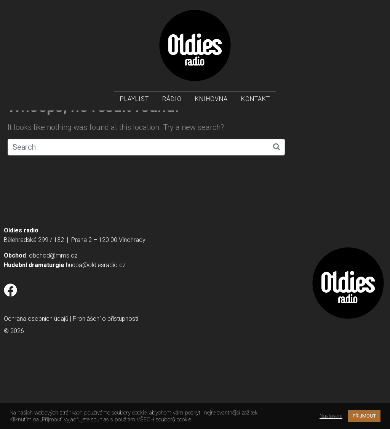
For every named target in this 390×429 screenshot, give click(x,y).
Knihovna (211, 99)
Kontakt (255, 99)
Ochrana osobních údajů (36, 384)
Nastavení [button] (331, 416)
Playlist (134, 99)
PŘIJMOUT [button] (364, 416)
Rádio (172, 99)
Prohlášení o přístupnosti (105, 384)
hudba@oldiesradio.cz (96, 331)
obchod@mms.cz (53, 321)
